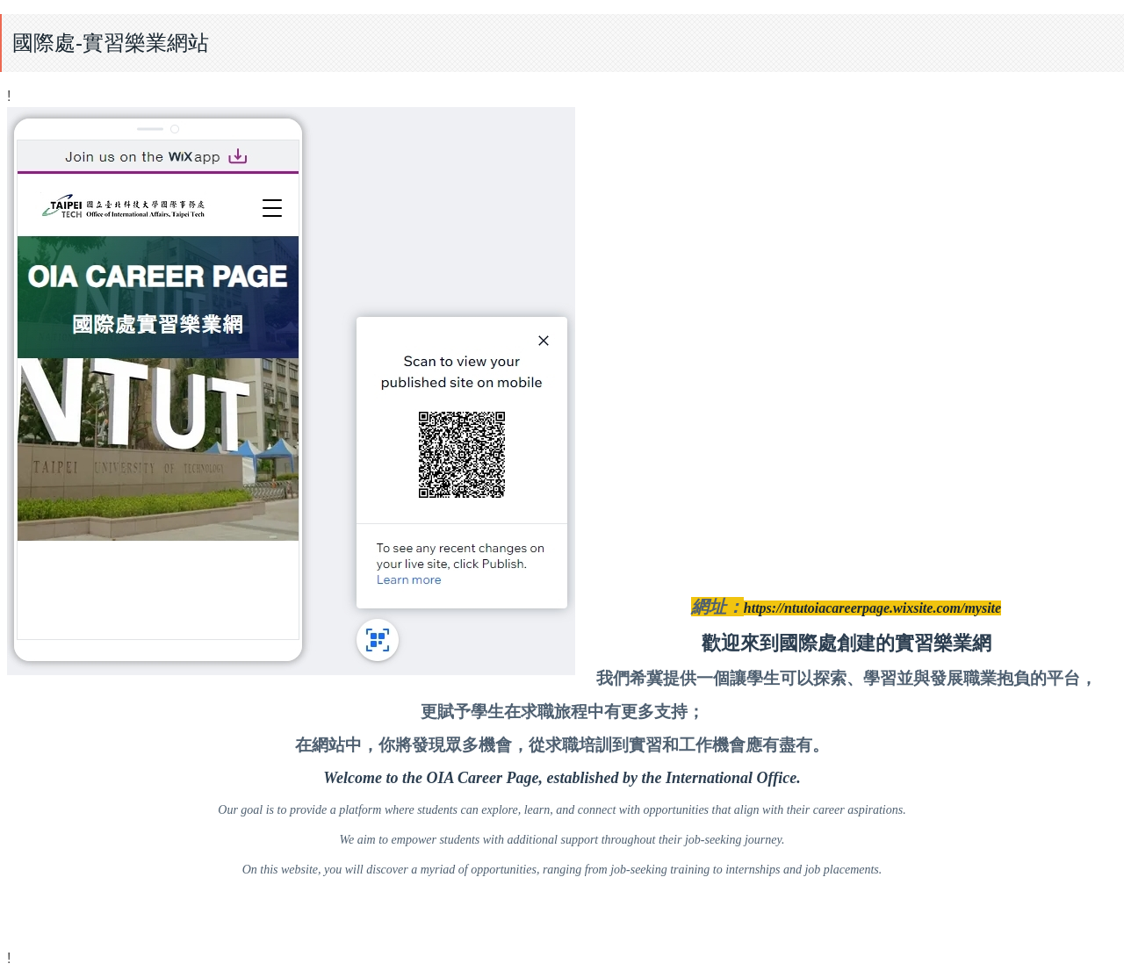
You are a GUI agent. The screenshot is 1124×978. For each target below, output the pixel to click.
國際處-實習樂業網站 (110, 42)
